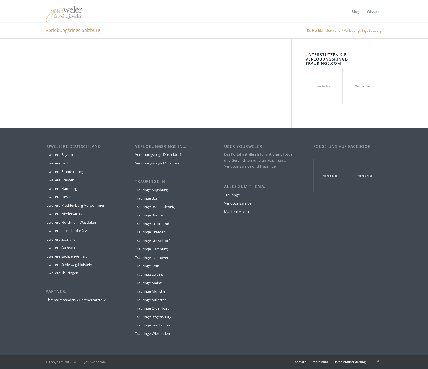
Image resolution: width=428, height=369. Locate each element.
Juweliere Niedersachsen (66, 213)
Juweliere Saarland (61, 239)
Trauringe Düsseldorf (152, 240)
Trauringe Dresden (150, 232)
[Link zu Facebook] (378, 362)
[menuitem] (355, 11)
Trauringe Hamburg (151, 248)
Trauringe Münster (150, 299)
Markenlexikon (236, 211)
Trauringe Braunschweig (155, 206)
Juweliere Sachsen (60, 247)
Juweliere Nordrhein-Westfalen (71, 222)
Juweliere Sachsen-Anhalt (66, 256)
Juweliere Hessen (59, 196)
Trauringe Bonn (148, 198)
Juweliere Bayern (59, 154)
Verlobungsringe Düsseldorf (158, 154)
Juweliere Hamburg (61, 188)
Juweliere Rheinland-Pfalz (66, 230)
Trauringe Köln (147, 265)
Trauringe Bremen (150, 215)
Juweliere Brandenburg (64, 171)
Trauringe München (151, 291)
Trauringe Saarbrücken (154, 325)
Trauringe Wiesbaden (152, 333)
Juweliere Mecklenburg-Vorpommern (76, 205)
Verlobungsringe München (157, 163)
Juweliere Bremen (60, 180)
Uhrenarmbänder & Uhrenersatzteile (76, 299)
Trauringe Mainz (148, 282)
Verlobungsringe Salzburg (73, 30)
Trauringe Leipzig (149, 274)
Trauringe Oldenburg (152, 308)
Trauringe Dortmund (152, 223)
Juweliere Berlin (58, 163)
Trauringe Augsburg (151, 189)
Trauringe (232, 194)
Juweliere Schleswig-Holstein (69, 264)
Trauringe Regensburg (153, 316)
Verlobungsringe (237, 203)
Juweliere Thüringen (62, 272)
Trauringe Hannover (151, 257)
